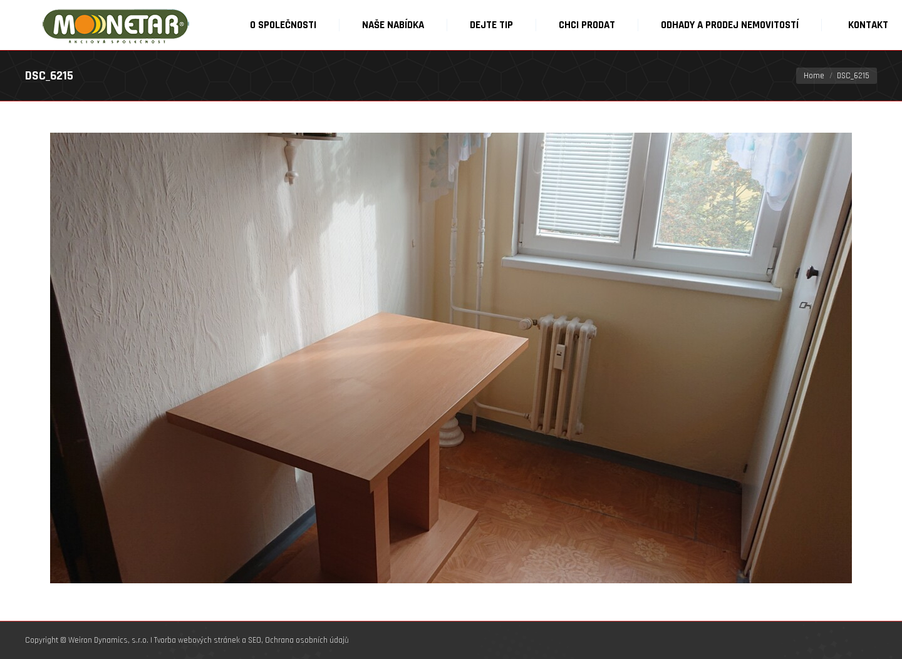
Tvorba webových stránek (197, 640)
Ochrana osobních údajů (307, 640)
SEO (254, 640)
